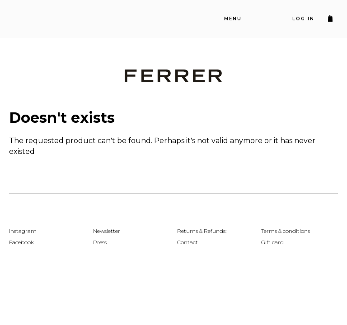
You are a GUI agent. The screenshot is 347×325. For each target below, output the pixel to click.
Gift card (272, 242)
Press (100, 242)
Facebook (21, 242)
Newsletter (106, 231)
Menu (233, 19)
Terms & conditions (285, 231)
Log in (303, 19)
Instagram (23, 231)
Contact (187, 242)
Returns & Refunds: (201, 231)
